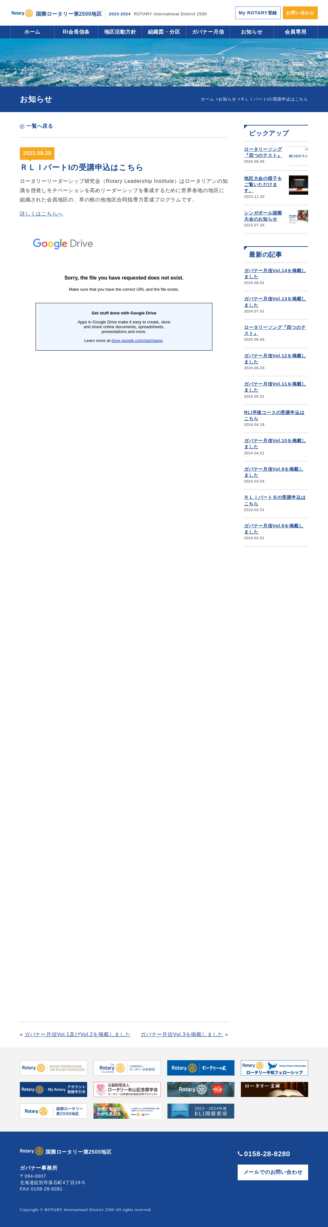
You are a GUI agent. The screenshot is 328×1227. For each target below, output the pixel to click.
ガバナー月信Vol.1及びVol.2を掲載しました (78, 1034)
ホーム (32, 32)
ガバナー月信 (208, 32)
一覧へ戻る (39, 126)
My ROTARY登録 (258, 12)
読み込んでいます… (124, 616)
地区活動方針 (120, 32)
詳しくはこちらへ (41, 213)
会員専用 (295, 32)
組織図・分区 (164, 32)
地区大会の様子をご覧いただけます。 (263, 184)
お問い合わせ (300, 12)
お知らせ (251, 32)
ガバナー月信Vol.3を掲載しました (182, 1034)
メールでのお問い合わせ (273, 1172)
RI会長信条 (76, 32)
